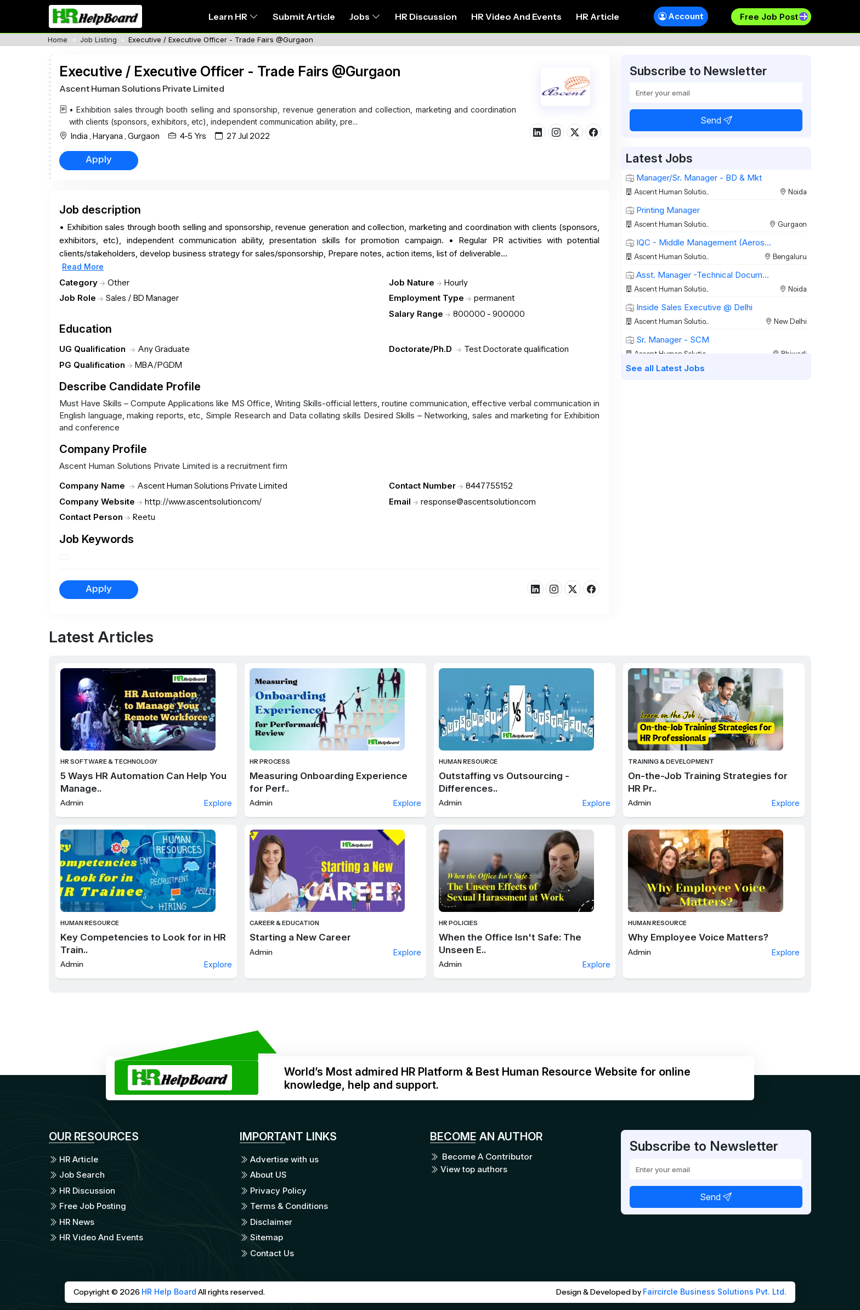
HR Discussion (426, 16)
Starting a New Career (300, 937)
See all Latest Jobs (665, 368)
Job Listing (98, 39)
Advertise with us (279, 1159)
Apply (99, 159)
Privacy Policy (273, 1190)
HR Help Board (169, 1291)
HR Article (597, 16)
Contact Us (267, 1253)
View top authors (468, 1169)
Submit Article (304, 16)
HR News (71, 1222)
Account (681, 16)
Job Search (77, 1174)
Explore (218, 803)
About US (263, 1174)
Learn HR (233, 16)
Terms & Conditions (284, 1206)
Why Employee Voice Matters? (698, 937)
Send (716, 120)
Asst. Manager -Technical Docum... (697, 275)
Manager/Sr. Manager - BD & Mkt (694, 177)
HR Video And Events (516, 16)
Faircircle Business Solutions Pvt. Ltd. (715, 1291)
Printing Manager (663, 210)
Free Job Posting (87, 1206)
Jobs (365, 16)
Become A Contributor (481, 1157)
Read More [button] (83, 266)
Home (57, 39)
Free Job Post (769, 17)
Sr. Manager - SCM (667, 339)
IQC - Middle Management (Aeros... (698, 242)
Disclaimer (266, 1222)
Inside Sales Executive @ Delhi (689, 307)
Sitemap (261, 1237)
